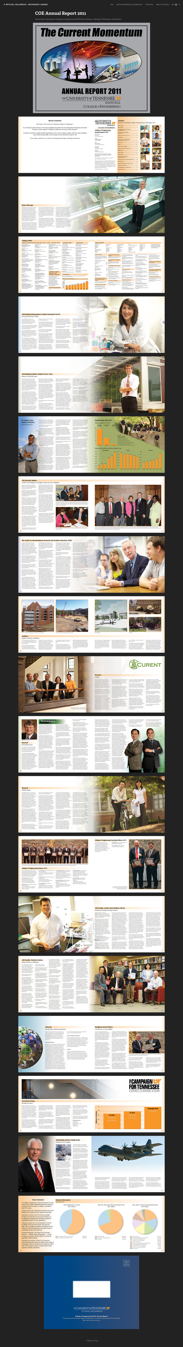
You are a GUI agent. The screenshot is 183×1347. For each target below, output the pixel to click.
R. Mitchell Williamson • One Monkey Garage (26, 4)
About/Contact (163, 4)
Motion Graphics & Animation (129, 4)
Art (112, 4)
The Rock (149, 4)
